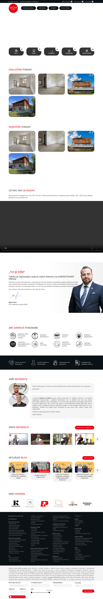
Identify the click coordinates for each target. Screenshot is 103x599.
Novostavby (88, 51)
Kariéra (33, 545)
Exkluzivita (77, 549)
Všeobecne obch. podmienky (16, 530)
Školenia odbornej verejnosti (60, 516)
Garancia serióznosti (14, 545)
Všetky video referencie (84, 427)
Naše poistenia (13, 549)
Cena (32, 589)
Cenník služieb (12, 523)
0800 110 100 (13, 1)
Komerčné (71, 51)
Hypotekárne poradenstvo (82, 540)
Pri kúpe (77, 552)
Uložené (89, 1)
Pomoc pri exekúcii (36, 517)
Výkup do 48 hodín (14, 557)
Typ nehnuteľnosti (36, 582)
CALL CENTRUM (79, 522)
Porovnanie (67, 1)
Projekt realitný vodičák (37, 550)
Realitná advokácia (80, 557)
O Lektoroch (56, 561)
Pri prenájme (78, 554)
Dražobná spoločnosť (36, 524)
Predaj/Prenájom (57, 582)
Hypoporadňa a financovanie (60, 543)
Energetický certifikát (58, 530)
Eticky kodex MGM (13, 528)
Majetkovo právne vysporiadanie (83, 538)
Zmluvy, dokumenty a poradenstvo (58, 552)
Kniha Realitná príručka (37, 553)
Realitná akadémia (58, 558)
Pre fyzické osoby (57, 537)
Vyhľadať (88, 591)
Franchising (34, 530)
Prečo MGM (34, 529)
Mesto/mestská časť (15, 582)
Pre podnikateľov (57, 535)
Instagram (77, 532)
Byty (19, 51)
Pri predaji (78, 551)
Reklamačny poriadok (14, 525)
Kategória (78, 583)
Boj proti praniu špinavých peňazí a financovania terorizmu (17, 534)
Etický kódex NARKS (14, 527)
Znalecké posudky (80, 543)
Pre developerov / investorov (82, 556)
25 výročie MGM (35, 543)
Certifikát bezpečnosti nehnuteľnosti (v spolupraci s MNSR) (60, 527)
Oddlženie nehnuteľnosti (37, 516)
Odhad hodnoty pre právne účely (83, 541)
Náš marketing (34, 537)
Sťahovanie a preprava (81, 545)
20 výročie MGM (35, 542)
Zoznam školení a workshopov (61, 559)
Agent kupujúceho (13, 559)
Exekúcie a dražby (57, 546)
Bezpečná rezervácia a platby (16, 551)
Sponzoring (34, 558)
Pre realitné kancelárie (59, 548)
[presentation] (97, 439)
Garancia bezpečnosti (14, 541)
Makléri (77, 525)
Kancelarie (78, 524)
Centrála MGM (78, 520)
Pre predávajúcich (57, 540)
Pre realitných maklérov (59, 550)
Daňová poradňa (57, 545)
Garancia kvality (13, 543)
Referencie (78, 516)
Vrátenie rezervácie (14, 553)
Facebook (77, 530)
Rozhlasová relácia (36, 551)
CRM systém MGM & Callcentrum (39, 535)
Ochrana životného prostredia (61, 521)
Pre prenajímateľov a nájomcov (61, 542)
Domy (36, 51)
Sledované (79, 1)
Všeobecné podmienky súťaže (83, 533)
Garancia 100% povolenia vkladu (17, 540)
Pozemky (53, 51)
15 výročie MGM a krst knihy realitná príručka (38, 539)
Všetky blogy (88, 458)
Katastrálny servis (79, 559)
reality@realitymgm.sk (29, 1)
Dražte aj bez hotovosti (15, 561)
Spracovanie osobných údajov (16, 532)
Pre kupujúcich (57, 538)
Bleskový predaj (35, 519)
